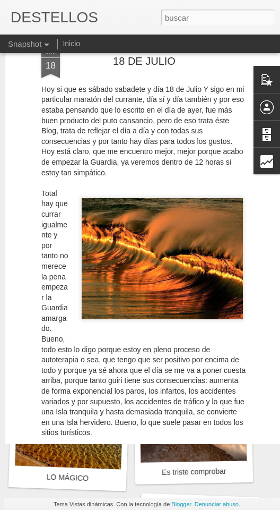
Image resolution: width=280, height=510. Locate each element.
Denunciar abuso (217, 504)
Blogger (181, 504)
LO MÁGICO (67, 478)
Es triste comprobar (194, 472)
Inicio (71, 43)
